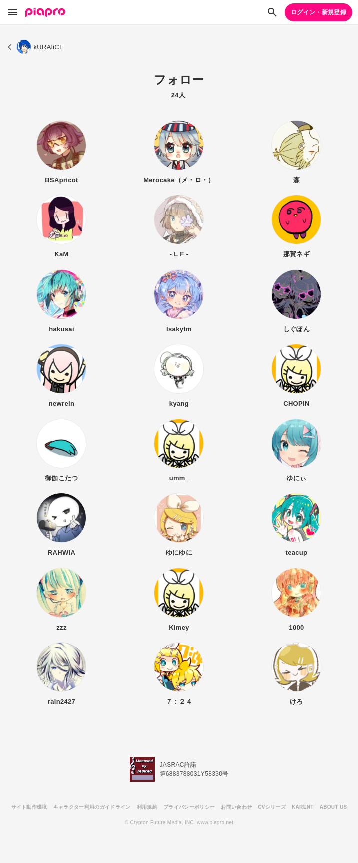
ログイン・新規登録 (318, 12)
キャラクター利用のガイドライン (92, 807)
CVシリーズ (272, 807)
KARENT (303, 807)
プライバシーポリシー (189, 807)
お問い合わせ (236, 807)
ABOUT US (333, 807)
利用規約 (147, 807)
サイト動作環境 (29, 807)
